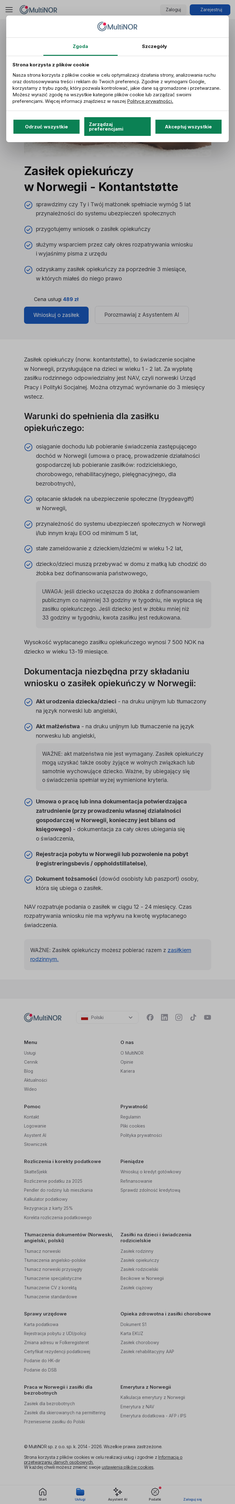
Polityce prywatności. (150, 101)
